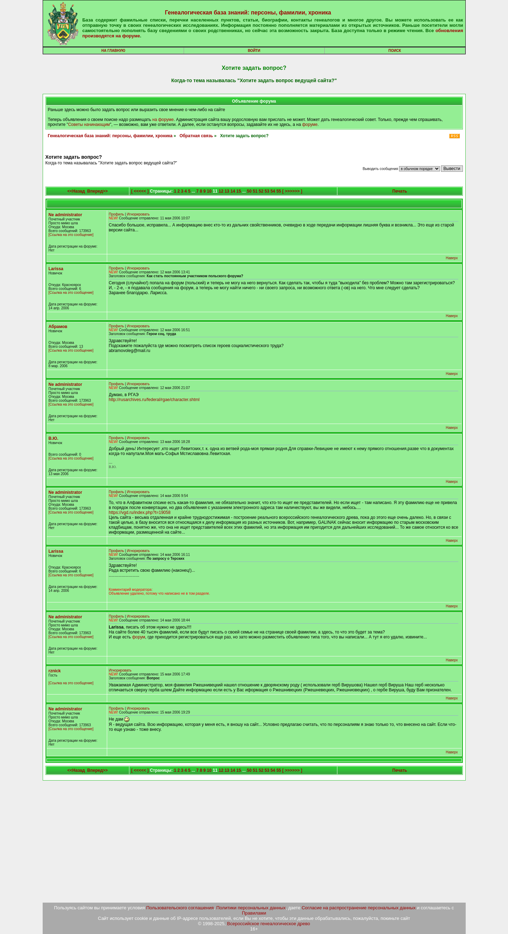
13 (227, 191)
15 (238, 191)
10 (209, 191)
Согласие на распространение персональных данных (359, 907)
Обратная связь (196, 135)
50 (249, 191)
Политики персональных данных (251, 907)
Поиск (394, 51)
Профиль (116, 214)
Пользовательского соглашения (180, 907)
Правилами (254, 913)
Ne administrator (65, 214)
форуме (310, 124)
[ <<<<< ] (140, 191)
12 (221, 191)
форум (138, 637)
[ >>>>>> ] (292, 191)
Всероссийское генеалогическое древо (268, 923)
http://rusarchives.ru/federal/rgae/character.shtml (154, 399)
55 (278, 191)
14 (233, 191)
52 (261, 191)
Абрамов (58, 326)
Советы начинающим (89, 124)
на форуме (163, 119)
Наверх (452, 258)
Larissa (56, 268)
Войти (254, 51)
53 (266, 191)
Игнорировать (138, 214)
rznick (55, 670)
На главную (114, 51)
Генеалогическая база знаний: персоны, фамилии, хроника (248, 13)
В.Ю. (54, 438)
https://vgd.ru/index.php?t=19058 (140, 512)
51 (255, 191)
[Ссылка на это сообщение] (71, 235)
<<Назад (76, 191)
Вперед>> (97, 191)
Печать (399, 191)
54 (272, 191)
